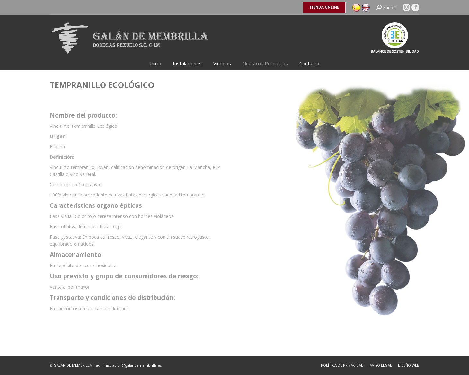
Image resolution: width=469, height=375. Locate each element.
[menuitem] (156, 63)
